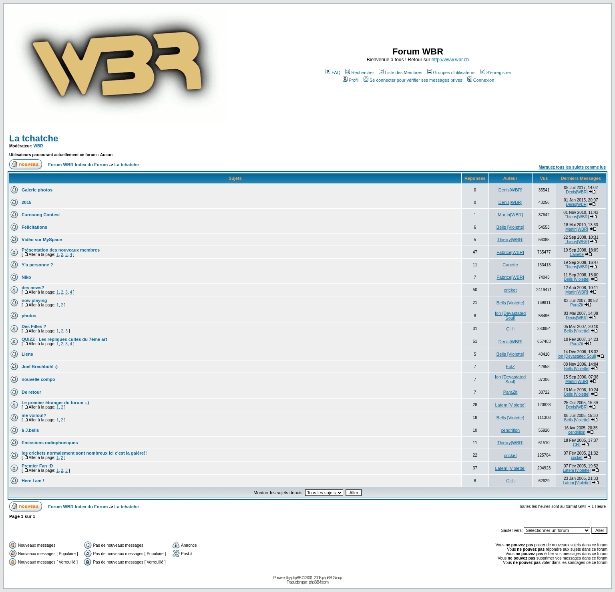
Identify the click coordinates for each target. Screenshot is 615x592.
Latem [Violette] (510, 405)
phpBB (296, 578)
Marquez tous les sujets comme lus (572, 167)
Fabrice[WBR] (510, 252)
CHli (510, 328)
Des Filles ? (34, 326)
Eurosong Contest (41, 214)
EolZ (510, 366)
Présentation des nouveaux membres (61, 250)
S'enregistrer (495, 72)
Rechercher (359, 72)
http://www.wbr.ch (450, 59)
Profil (351, 80)
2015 (26, 202)
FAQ (333, 72)
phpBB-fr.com (318, 582)
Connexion (480, 80)
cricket (510, 290)
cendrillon (510, 430)
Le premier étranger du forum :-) (55, 402)
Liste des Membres (400, 72)
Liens (27, 354)
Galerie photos (37, 189)
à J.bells (30, 430)
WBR (38, 146)
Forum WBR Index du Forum (78, 164)
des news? (33, 287)
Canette (577, 254)
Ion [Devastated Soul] (510, 315)
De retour (31, 392)
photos (29, 315)
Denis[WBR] (510, 189)
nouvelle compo (38, 379)
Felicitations (34, 227)
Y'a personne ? (37, 264)
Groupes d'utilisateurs (451, 72)
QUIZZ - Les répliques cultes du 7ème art (64, 339)
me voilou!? (34, 415)
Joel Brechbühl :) (40, 366)
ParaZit (576, 305)
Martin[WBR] (510, 214)
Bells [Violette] (510, 227)
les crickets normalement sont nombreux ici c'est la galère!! (84, 453)
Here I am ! (33, 480)
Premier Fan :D (37, 465)
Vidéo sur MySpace (42, 239)
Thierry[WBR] (577, 217)
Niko (26, 277)
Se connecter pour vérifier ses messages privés (413, 80)
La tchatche (33, 138)
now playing (34, 300)
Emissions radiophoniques (50, 442)
